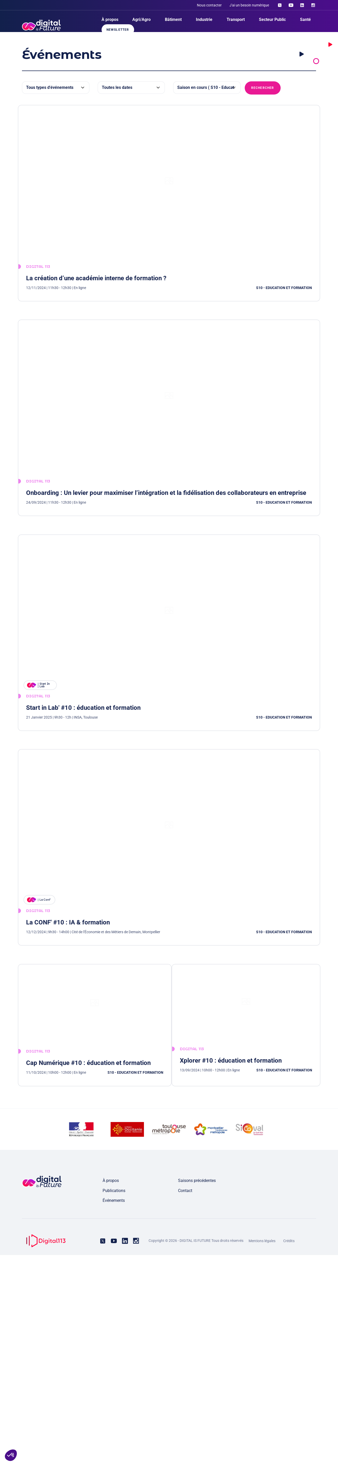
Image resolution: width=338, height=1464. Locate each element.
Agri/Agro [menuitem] (141, 19)
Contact (185, 1399)
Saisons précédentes (197, 1389)
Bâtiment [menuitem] (173, 19)
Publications (114, 1399)
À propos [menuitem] (110, 19)
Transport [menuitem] (236, 19)
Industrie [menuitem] (204, 19)
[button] (11, 1455)
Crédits (289, 1450)
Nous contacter (209, 5)
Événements (114, 1409)
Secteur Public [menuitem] (272, 19)
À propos (111, 1389)
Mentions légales (262, 1450)
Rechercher (262, 88)
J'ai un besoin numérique (249, 5)
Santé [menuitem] (305, 19)
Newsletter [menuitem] (117, 30)
